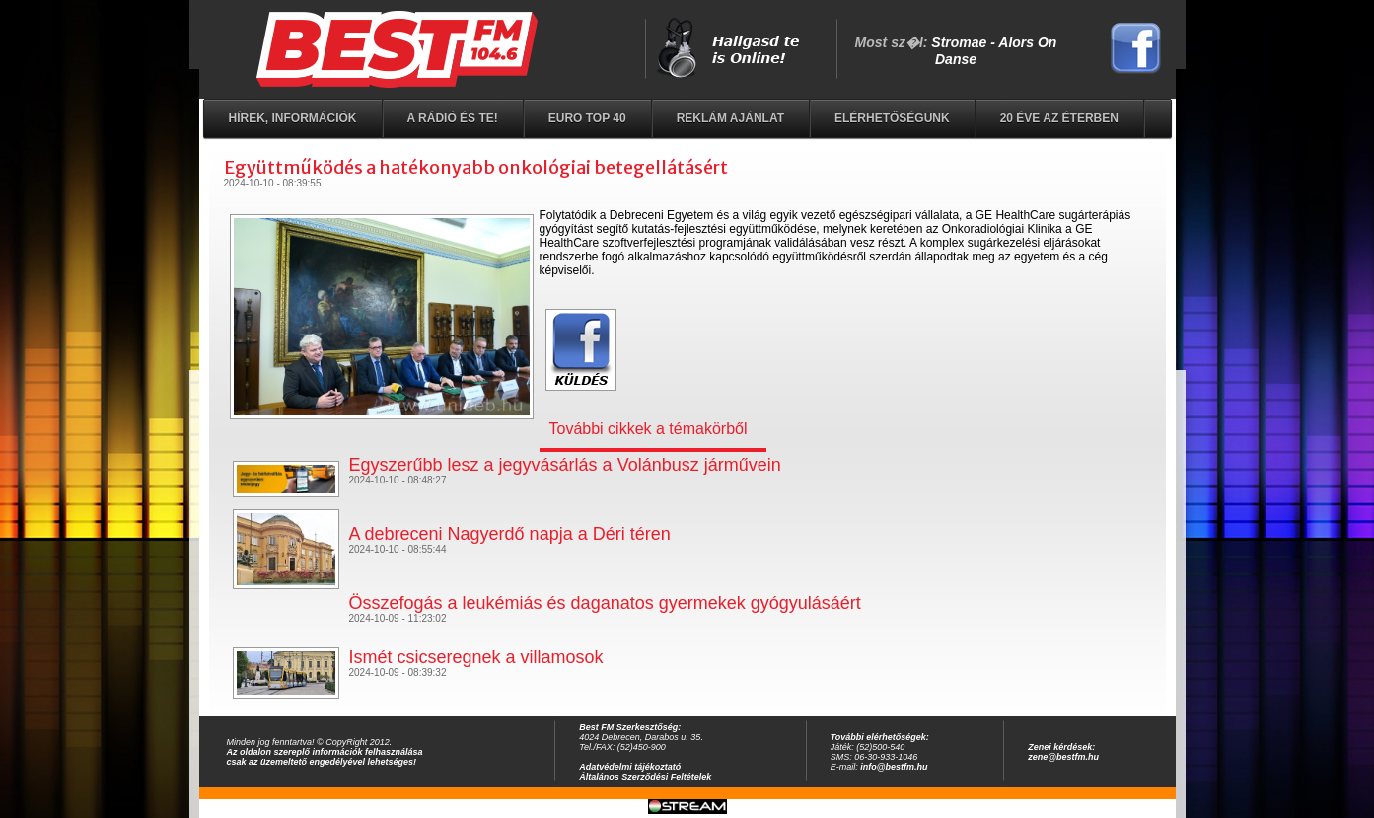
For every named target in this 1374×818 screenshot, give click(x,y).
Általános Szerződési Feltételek (645, 776)
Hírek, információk (293, 118)
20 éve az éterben (1059, 118)
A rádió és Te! (452, 118)
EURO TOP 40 (587, 118)
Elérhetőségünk (892, 118)
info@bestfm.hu (893, 767)
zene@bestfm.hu (1063, 757)
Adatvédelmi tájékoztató (630, 767)
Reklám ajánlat (730, 118)
